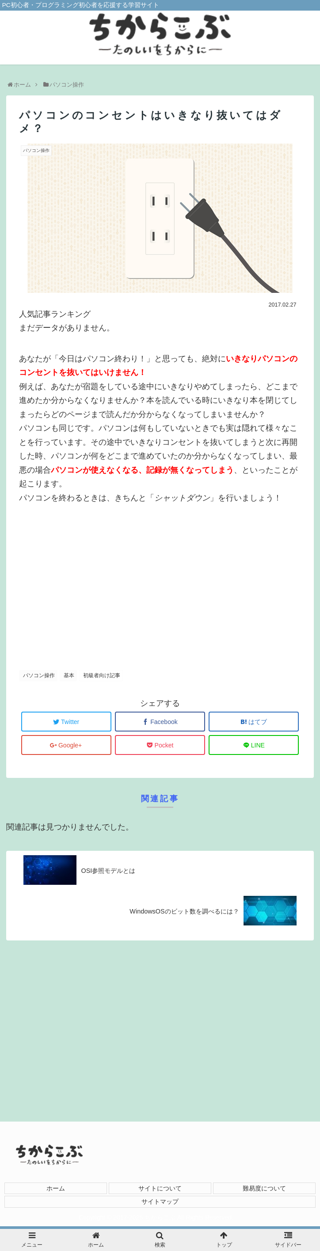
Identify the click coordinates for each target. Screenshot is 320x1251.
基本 (69, 675)
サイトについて (160, 1188)
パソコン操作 (39, 675)
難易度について (264, 1188)
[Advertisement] (160, 582)
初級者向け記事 (101, 675)
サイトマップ (160, 1201)
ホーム (55, 1188)
